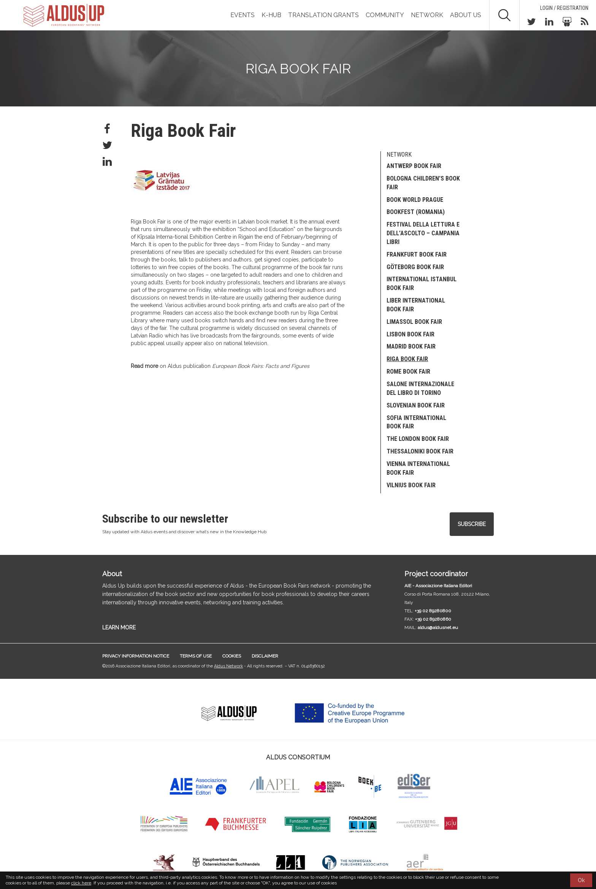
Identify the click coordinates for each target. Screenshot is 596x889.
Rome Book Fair (408, 371)
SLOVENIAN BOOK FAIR (416, 405)
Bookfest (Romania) (416, 212)
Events (242, 15)
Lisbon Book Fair (410, 334)
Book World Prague (415, 199)
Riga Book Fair (407, 359)
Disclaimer (265, 656)
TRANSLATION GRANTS (323, 15)
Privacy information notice (135, 656)
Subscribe (472, 524)
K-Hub (271, 15)
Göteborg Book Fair (415, 267)
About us (465, 15)
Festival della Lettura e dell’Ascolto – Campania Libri (423, 233)
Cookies (231, 656)
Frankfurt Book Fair (417, 254)
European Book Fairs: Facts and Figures (260, 366)
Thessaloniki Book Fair (420, 451)
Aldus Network (228, 666)
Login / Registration (564, 8)
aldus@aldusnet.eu (438, 627)
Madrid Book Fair (411, 346)
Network (427, 15)
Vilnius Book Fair (411, 485)
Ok (581, 880)
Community (385, 15)
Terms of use (196, 656)
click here (81, 883)
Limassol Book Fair (414, 321)
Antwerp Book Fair (414, 166)
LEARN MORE (119, 627)
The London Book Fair (418, 438)
